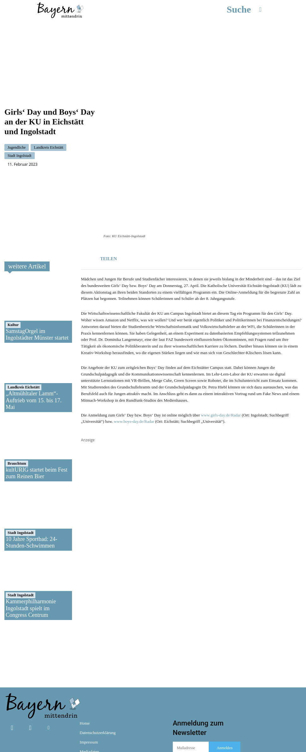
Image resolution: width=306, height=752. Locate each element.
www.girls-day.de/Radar (221, 373)
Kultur (13, 283)
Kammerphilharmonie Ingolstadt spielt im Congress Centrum (31, 567)
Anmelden (224, 706)
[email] (191, 706)
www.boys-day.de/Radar (134, 380)
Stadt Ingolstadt (19, 134)
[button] (248, 9)
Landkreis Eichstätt (48, 126)
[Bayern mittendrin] (60, 9)
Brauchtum (17, 422)
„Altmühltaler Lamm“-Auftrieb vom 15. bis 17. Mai (34, 359)
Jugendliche (16, 126)
